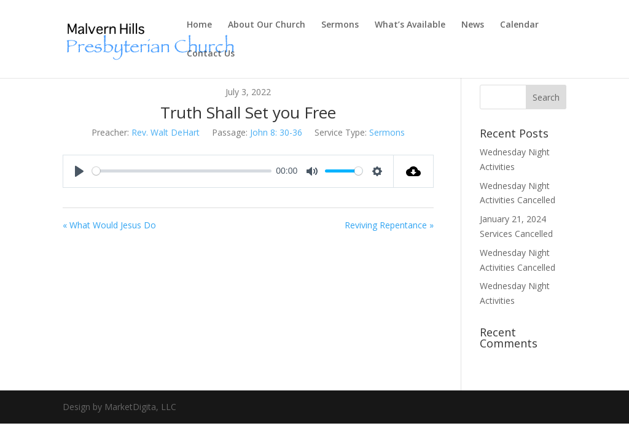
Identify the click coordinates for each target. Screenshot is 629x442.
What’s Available (410, 25)
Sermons (340, 25)
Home (199, 25)
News (472, 25)
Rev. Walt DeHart (165, 132)
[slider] (181, 171)
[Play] (79, 171)
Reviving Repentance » (389, 225)
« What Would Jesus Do (109, 225)
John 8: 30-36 (276, 132)
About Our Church (266, 25)
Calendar (519, 25)
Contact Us (211, 54)
